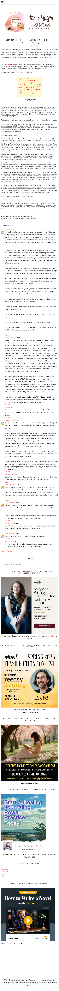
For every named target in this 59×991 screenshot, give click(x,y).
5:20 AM (7, 539)
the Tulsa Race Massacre (27, 219)
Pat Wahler (9, 541)
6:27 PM (7, 500)
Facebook (4, 869)
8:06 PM (7, 521)
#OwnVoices (7, 216)
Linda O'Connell (10, 523)
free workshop (49, 636)
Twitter (3, 874)
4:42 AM (7, 531)
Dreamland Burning (19, 216)
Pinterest (4, 877)
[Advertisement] (29, 961)
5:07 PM (7, 418)
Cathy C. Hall (9, 474)
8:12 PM (7, 472)
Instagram (4, 872)
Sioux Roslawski (13, 219)
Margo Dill (8, 229)
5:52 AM (7, 549)
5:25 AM (7, 335)
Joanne (7, 407)
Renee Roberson (10, 485)
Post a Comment (6, 552)
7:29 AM (7, 482)
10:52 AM (8, 405)
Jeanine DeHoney (11, 338)
